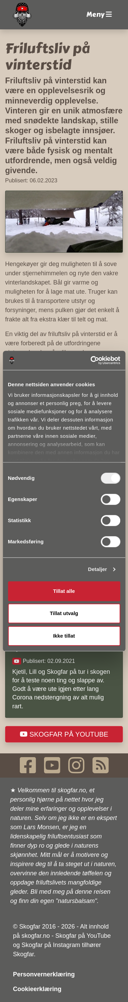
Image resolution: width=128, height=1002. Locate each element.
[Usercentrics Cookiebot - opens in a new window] (91, 360)
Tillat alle (64, 591)
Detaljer (97, 569)
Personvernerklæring (44, 974)
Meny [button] (99, 14)
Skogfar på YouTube (64, 734)
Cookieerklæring (37, 989)
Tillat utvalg (64, 613)
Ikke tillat (64, 636)
